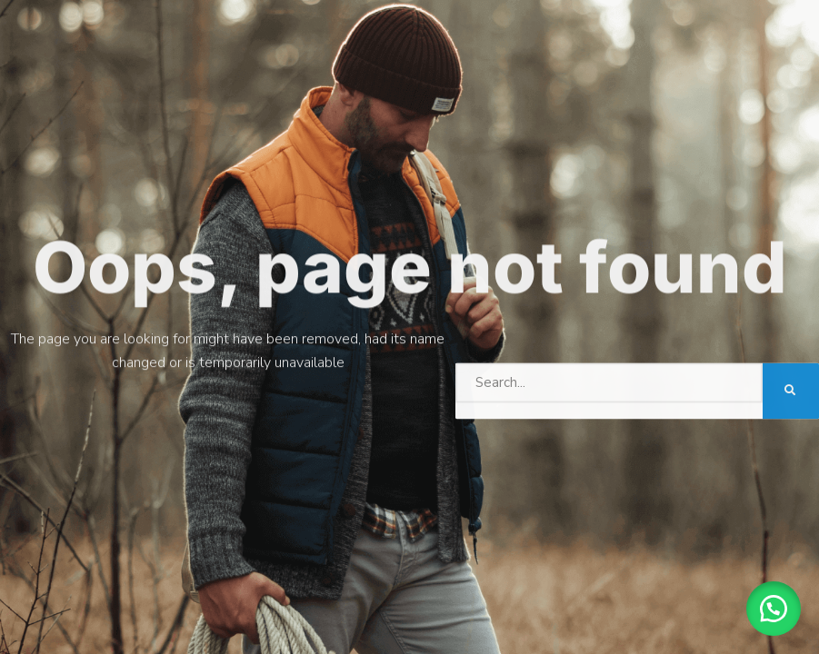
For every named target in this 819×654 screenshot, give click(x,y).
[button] (773, 608)
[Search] (791, 389)
